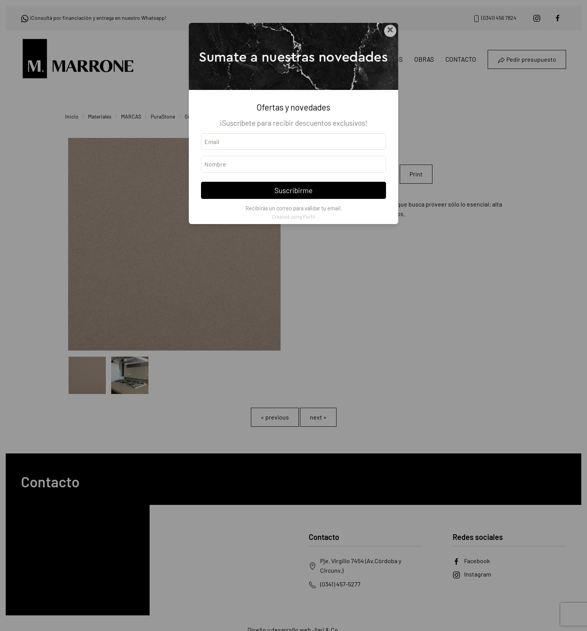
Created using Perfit (294, 217)
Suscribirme (293, 190)
